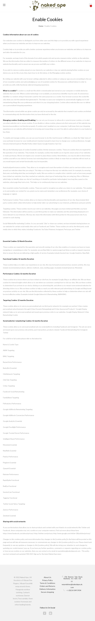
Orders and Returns (47, 586)
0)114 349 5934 (75, 590)
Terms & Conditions (47, 583)
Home (41, 26)
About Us (47, 577)
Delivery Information (47, 589)
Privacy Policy (47, 580)
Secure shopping (47, 592)
